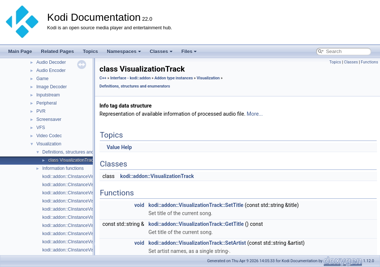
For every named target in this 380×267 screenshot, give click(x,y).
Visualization (48, 143)
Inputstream (48, 95)
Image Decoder (51, 86)
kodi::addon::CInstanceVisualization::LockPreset (90, 250)
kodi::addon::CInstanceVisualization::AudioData (89, 176)
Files (189, 51)
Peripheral (46, 103)
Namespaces (124, 51)
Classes (161, 51)
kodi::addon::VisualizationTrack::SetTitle (195, 205)
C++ (103, 78)
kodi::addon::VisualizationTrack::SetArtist (197, 243)
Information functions (62, 168)
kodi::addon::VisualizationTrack (157, 176)
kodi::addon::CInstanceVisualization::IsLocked (87, 233)
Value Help (119, 147)
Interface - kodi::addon (130, 78)
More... (255, 114)
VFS (40, 127)
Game (42, 78)
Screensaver (48, 119)
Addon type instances (173, 78)
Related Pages (57, 51)
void (139, 205)
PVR (41, 111)
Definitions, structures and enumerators (81, 152)
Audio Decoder (51, 62)
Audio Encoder (51, 70)
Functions (369, 62)
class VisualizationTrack (71, 160)
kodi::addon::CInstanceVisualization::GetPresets (90, 209)
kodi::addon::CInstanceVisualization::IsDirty (85, 225)
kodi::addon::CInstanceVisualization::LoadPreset (90, 241)
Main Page (20, 51)
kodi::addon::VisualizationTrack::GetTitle (196, 224)
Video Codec (49, 135)
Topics (90, 51)
